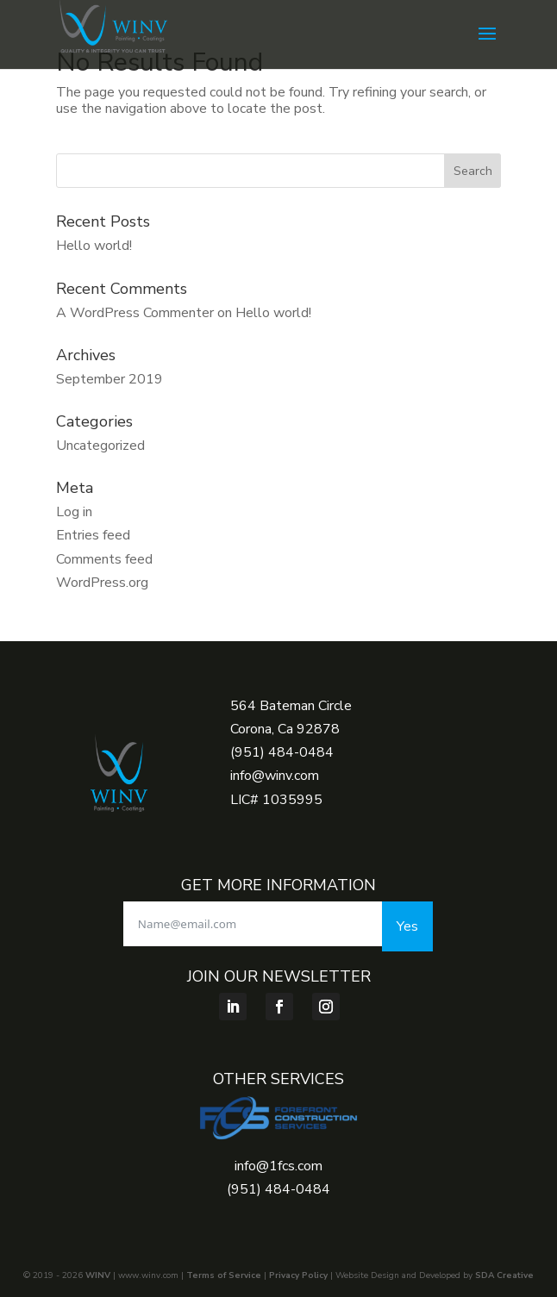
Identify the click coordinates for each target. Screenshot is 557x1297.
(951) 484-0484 (282, 752)
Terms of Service (223, 1275)
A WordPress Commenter (135, 312)
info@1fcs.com (278, 1166)
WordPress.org (102, 582)
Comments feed (104, 559)
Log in (74, 511)
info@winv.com (274, 775)
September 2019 (109, 379)
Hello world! (94, 245)
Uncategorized (100, 445)
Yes (407, 926)
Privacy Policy (298, 1275)
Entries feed (93, 535)
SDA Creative (504, 1275)
